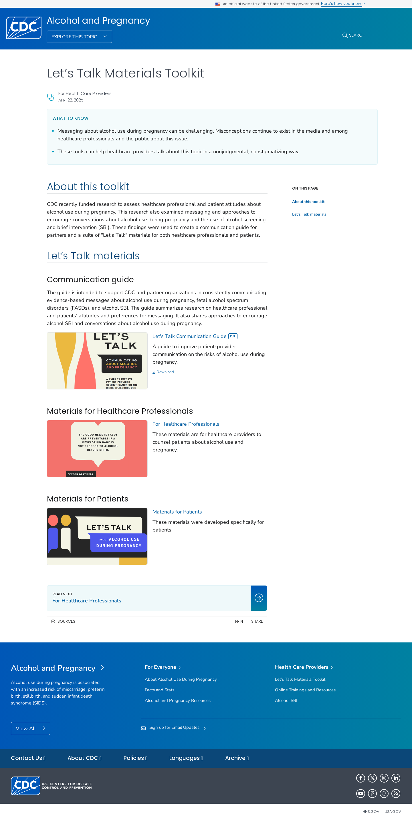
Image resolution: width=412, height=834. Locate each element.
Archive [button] (237, 768)
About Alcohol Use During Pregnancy (181, 688)
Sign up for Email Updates (174, 736)
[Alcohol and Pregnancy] (59, 677)
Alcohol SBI (286, 709)
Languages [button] (186, 768)
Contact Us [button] (28, 768)
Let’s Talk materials (301, 214)
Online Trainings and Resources (305, 699)
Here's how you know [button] (343, 3)
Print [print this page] (232, 630)
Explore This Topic (75, 37)
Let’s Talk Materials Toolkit (300, 688)
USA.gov (393, 821)
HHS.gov (371, 821)
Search (357, 35)
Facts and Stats (159, 699)
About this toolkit (300, 201)
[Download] (204, 387)
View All (26, 737)
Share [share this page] (249, 630)
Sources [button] (66, 630)
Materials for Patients (173, 523)
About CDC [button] (85, 768)
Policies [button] (135, 768)
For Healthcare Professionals (182, 437)
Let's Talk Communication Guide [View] (191, 351)
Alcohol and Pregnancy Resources (178, 709)
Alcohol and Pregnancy (98, 20)
